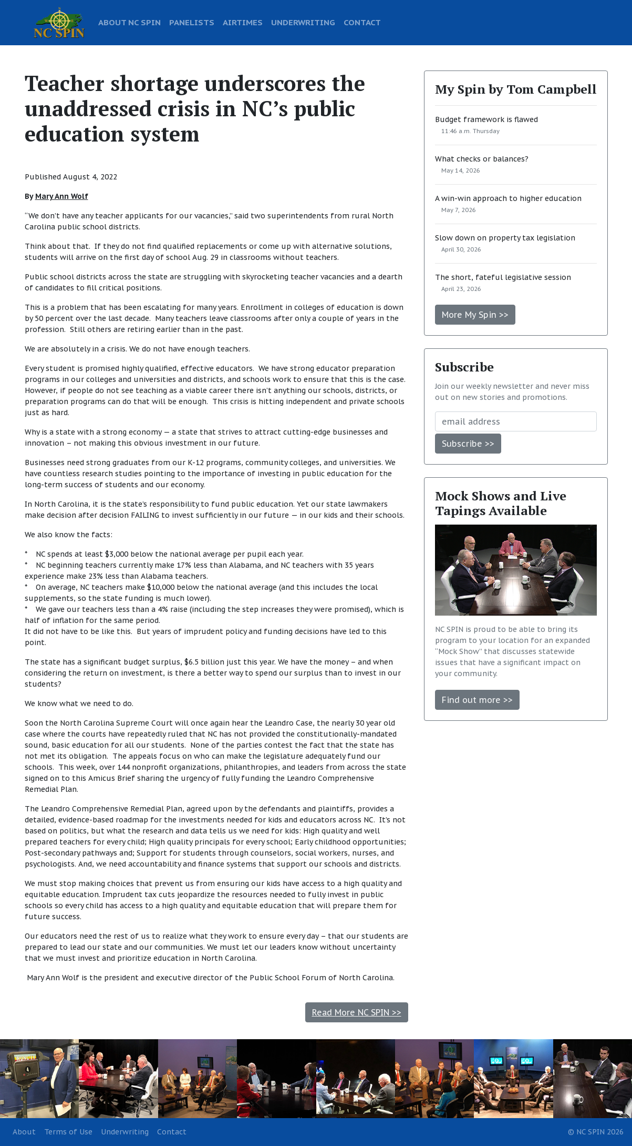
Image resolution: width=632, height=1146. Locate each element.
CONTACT (362, 22)
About (24, 1132)
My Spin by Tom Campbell (516, 89)
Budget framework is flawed (486, 119)
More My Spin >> (475, 314)
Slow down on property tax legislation (505, 238)
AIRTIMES (243, 22)
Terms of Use (68, 1132)
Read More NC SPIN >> (356, 1012)
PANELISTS (191, 22)
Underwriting (125, 1132)
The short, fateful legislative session (503, 277)
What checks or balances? (482, 159)
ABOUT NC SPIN (129, 22)
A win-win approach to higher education (508, 198)
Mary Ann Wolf (61, 196)
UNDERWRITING (303, 22)
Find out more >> (477, 700)
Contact (172, 1132)
